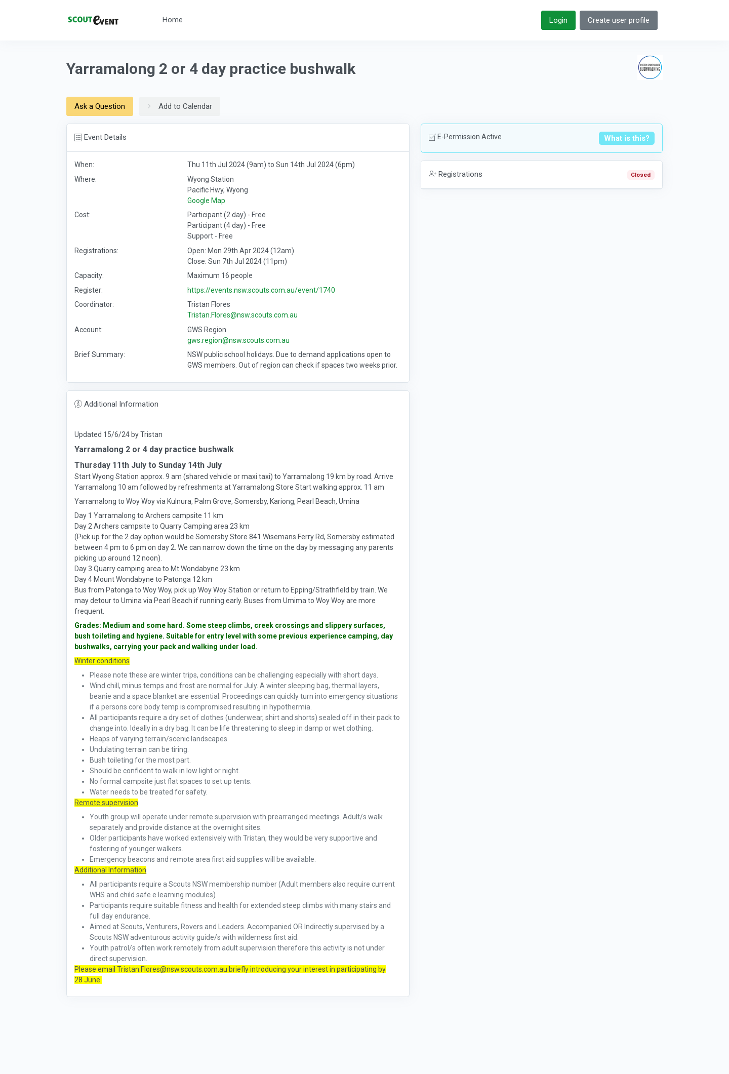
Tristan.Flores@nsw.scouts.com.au (242, 315)
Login (558, 20)
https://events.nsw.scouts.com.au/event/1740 (261, 290)
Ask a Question (99, 106)
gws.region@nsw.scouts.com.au (238, 340)
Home (173, 19)
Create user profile (619, 20)
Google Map (206, 200)
